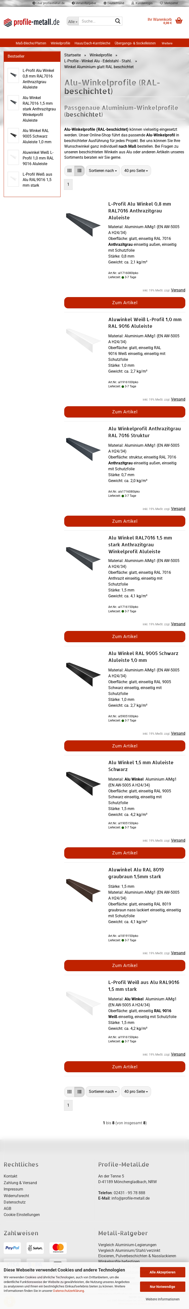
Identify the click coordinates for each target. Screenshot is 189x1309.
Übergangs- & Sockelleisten (135, 43)
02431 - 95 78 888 (129, 1193)
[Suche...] (73, 21)
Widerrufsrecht (16, 1195)
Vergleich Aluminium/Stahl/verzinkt (129, 1250)
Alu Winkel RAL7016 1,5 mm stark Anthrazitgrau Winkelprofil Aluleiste (140, 544)
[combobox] (103, 170)
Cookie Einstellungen (22, 1214)
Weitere (167, 43)
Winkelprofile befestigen (119, 1261)
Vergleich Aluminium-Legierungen (127, 1245)
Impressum (13, 1189)
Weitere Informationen (163, 1299)
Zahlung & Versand (20, 1182)
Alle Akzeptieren (162, 1272)
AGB (7, 1208)
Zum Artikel (125, 302)
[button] (69, 171)
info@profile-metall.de (130, 1198)
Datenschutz (15, 1202)
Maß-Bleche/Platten (31, 43)
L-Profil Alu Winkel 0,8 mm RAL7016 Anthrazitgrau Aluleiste (139, 211)
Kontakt (10, 1176)
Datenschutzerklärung (68, 1291)
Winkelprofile (60, 43)
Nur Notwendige (162, 1287)
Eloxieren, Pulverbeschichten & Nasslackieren (137, 1256)
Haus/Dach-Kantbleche (92, 43)
